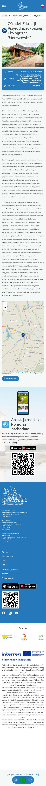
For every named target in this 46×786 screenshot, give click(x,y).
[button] (5, 55)
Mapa (4, 561)
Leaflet (13, 373)
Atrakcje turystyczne (20, 16)
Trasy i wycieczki (7, 556)
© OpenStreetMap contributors (34, 373)
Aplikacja (5, 574)
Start (5, 16)
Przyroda (37, 16)
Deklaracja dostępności (10, 569)
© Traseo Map (20, 373)
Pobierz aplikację (7, 578)
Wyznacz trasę (10, 378)
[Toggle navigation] (23, 780)
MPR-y (4, 565)
